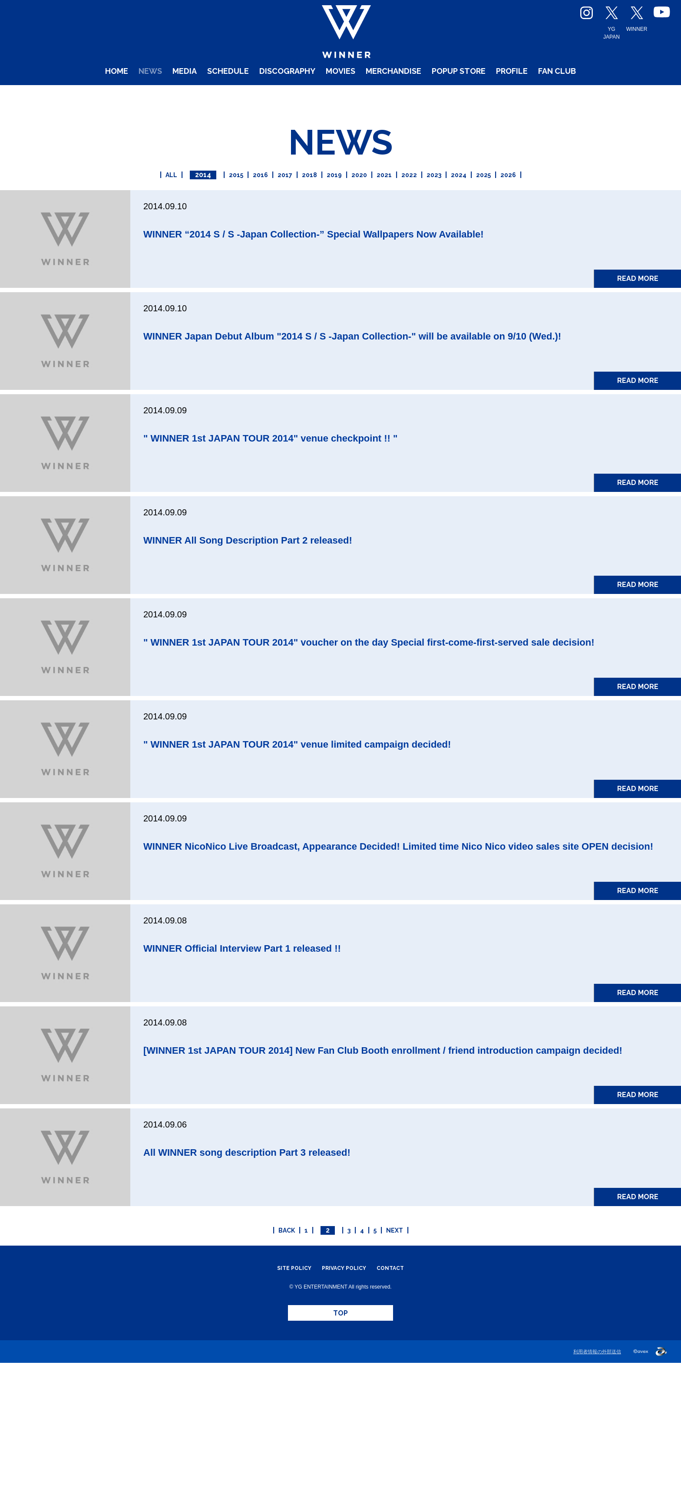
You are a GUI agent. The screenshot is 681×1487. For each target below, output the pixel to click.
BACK (269, 1343)
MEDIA (137, 95)
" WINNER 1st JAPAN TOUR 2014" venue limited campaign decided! (395, 818)
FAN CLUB (617, 95)
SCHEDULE (193, 95)
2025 (518, 195)
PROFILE (559, 95)
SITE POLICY (285, 1381)
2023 (454, 195)
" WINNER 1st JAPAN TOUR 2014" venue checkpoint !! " (351, 493)
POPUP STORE (490, 95)
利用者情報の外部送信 (597, 1475)
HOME (52, 95)
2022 (423, 195)
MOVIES (337, 95)
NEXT (412, 1343)
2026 (550, 195)
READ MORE (637, 313)
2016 (233, 195)
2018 (296, 195)
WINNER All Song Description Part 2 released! (314, 595)
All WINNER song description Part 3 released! (312, 1263)
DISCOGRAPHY (269, 95)
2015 (201, 195)
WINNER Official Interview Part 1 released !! (304, 1040)
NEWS (95, 95)
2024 (486, 195)
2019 (328, 195)
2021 (391, 195)
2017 (264, 195)
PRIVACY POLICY (344, 1381)
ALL (129, 195)
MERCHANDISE (405, 95)
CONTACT (400, 1381)
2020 (359, 195)
